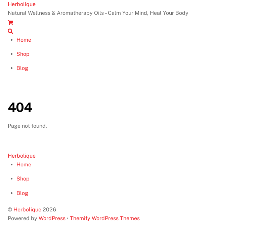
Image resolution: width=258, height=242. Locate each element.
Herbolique (27, 209)
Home (23, 40)
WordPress (52, 218)
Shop (23, 54)
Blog (22, 68)
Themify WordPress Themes (105, 218)
